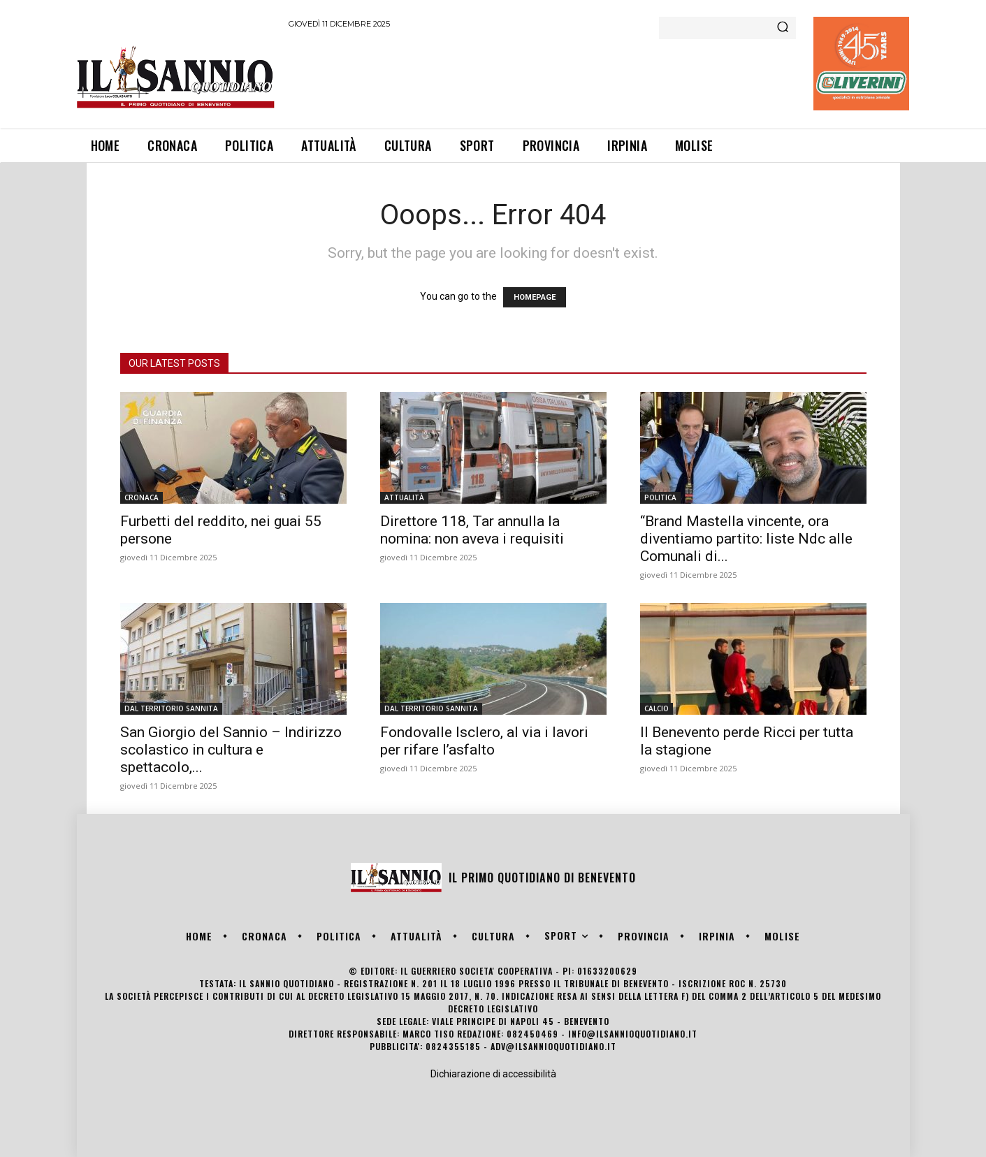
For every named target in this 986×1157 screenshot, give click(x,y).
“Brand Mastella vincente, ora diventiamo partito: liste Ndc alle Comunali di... (746, 539)
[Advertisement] (543, 76)
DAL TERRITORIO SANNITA (171, 708)
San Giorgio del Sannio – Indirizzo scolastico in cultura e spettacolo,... (231, 750)
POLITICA (660, 497)
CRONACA (141, 497)
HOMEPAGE (535, 297)
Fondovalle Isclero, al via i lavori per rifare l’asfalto (484, 741)
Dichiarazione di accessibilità (493, 1073)
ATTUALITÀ (404, 497)
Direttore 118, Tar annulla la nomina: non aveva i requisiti (472, 530)
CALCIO (656, 708)
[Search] (782, 28)
